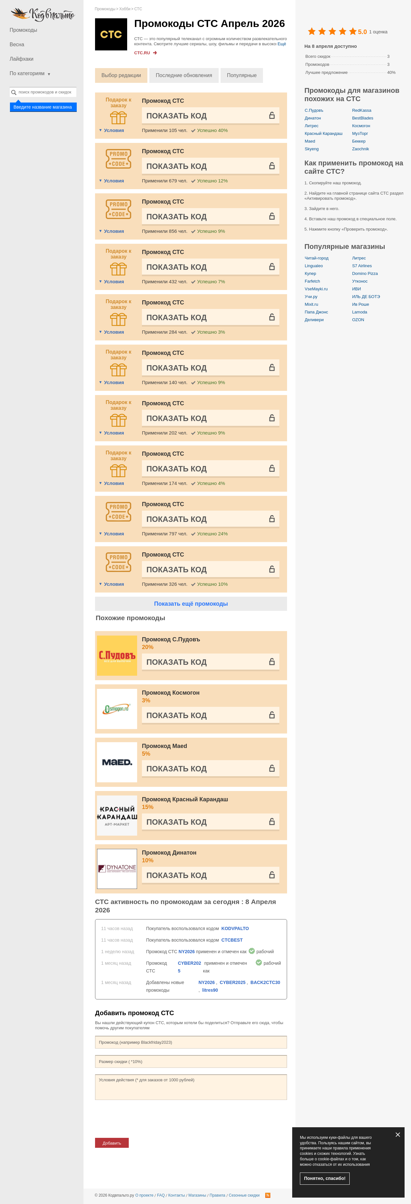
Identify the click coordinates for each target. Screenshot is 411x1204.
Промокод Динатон (210, 856)
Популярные (242, 75)
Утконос (360, 281)
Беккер (359, 141)
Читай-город (316, 258)
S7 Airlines (362, 265)
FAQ (161, 1195)
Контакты (176, 1195)
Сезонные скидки (244, 1195)
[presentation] (144, 1118)
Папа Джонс (316, 312)
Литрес (312, 125)
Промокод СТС (163, 101)
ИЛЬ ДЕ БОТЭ (366, 296)
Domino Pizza (365, 273)
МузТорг (360, 133)
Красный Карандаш (324, 133)
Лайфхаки (21, 59)
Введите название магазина (42, 106)
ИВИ (356, 288)
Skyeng (312, 148)
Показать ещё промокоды (191, 604)
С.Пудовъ (314, 110)
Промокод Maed (210, 750)
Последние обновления (184, 75)
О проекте (144, 1195)
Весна (17, 44)
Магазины (197, 1195)
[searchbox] (43, 92)
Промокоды (23, 30)
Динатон (313, 118)
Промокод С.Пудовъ (210, 643)
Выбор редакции (121, 75)
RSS (267, 1195)
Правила (217, 1195)
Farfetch (312, 281)
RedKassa (362, 110)
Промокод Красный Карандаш (210, 803)
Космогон (361, 125)
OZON (358, 319)
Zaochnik (360, 148)
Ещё (281, 43)
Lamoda (359, 312)
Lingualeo (314, 265)
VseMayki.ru (316, 288)
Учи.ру (311, 296)
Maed (310, 141)
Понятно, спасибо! (324, 1178)
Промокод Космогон (210, 697)
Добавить (112, 1143)
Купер (310, 273)
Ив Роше (360, 304)
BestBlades (362, 118)
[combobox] (43, 92)
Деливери (314, 319)
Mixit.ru (311, 304)
